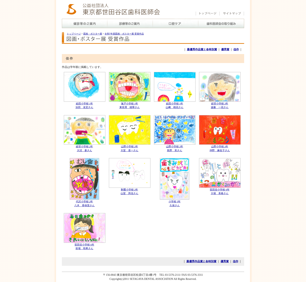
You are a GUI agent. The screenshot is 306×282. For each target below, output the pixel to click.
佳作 (236, 49)
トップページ (74, 33)
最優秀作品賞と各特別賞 (202, 49)
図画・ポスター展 (92, 33)
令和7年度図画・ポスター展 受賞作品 (124, 33)
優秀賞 (225, 49)
